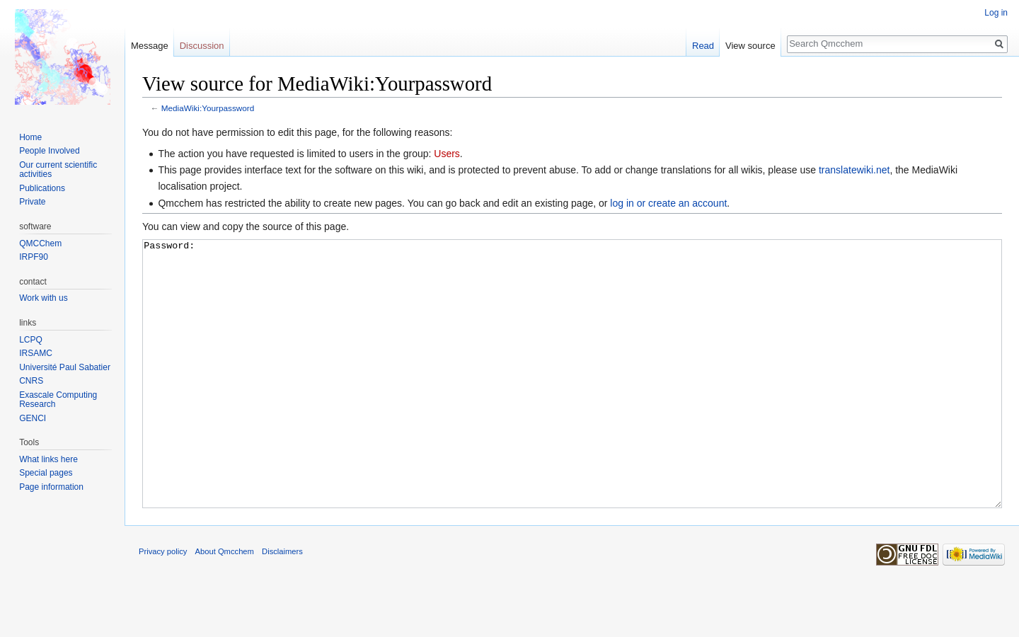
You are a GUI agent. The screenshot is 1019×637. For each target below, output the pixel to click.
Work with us (43, 298)
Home (30, 137)
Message (149, 45)
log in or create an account (668, 203)
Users (447, 153)
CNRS (31, 381)
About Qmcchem (224, 604)
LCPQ (30, 340)
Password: (572, 400)
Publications (42, 188)
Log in (996, 13)
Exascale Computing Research (58, 400)
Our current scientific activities (58, 170)
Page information (51, 487)
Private (32, 202)
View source (750, 45)
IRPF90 (33, 257)
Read (703, 45)
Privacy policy (163, 604)
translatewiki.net (854, 170)
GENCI (32, 418)
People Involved (49, 151)
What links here (48, 459)
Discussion (202, 45)
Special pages (45, 473)
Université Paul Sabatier (64, 367)
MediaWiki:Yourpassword (207, 108)
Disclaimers (282, 604)
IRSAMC (35, 353)
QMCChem (40, 243)
